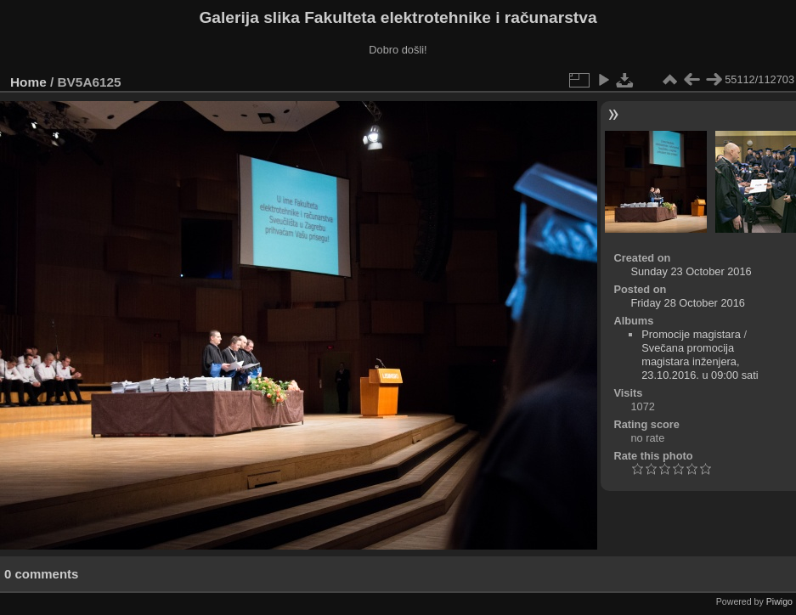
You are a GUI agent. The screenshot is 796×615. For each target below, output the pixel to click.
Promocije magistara (691, 334)
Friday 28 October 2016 (687, 302)
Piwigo (779, 601)
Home (28, 82)
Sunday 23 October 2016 (690, 271)
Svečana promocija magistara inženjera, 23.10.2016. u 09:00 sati (699, 361)
